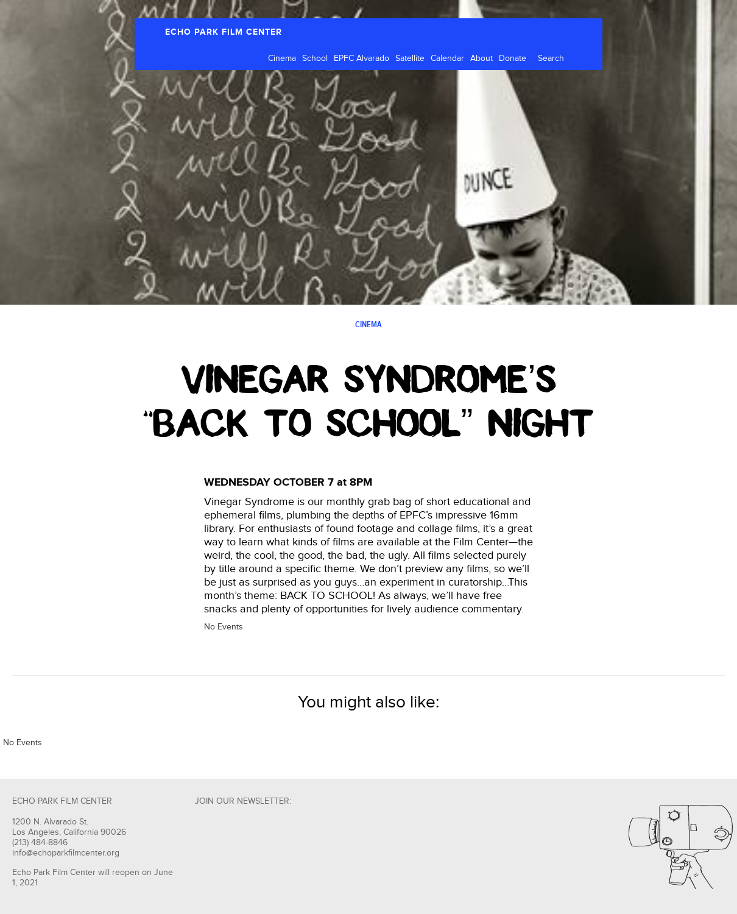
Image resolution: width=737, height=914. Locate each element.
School (315, 58)
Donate (512, 58)
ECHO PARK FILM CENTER (223, 32)
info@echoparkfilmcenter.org (65, 853)
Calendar (447, 58)
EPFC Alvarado (361, 58)
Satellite (410, 58)
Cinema (282, 58)
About (481, 58)
